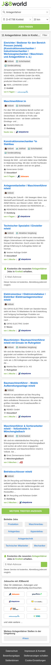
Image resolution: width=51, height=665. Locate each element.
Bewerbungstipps (11, 656)
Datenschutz (12, 651)
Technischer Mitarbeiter (17, 546)
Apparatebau (36, 531)
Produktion (13, 524)
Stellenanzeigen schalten (36, 656)
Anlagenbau (14, 531)
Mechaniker (39, 546)
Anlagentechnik (25, 538)
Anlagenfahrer (13, 35)
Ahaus (25, 638)
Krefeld (35, 35)
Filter (44, 35)
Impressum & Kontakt (34, 651)
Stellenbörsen (12, 660)
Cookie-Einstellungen (35, 660)
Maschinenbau (36, 524)
